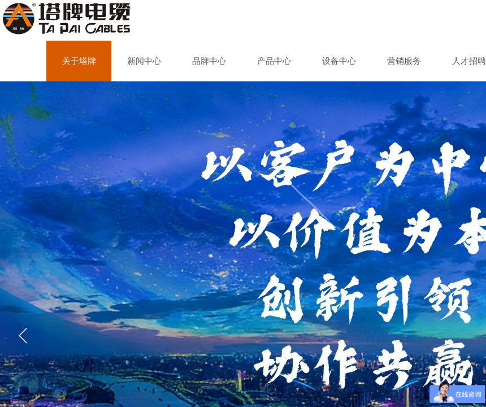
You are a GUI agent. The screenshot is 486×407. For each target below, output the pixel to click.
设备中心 (339, 61)
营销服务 (404, 61)
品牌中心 (209, 61)
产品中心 (274, 61)
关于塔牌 (79, 61)
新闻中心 (144, 61)
